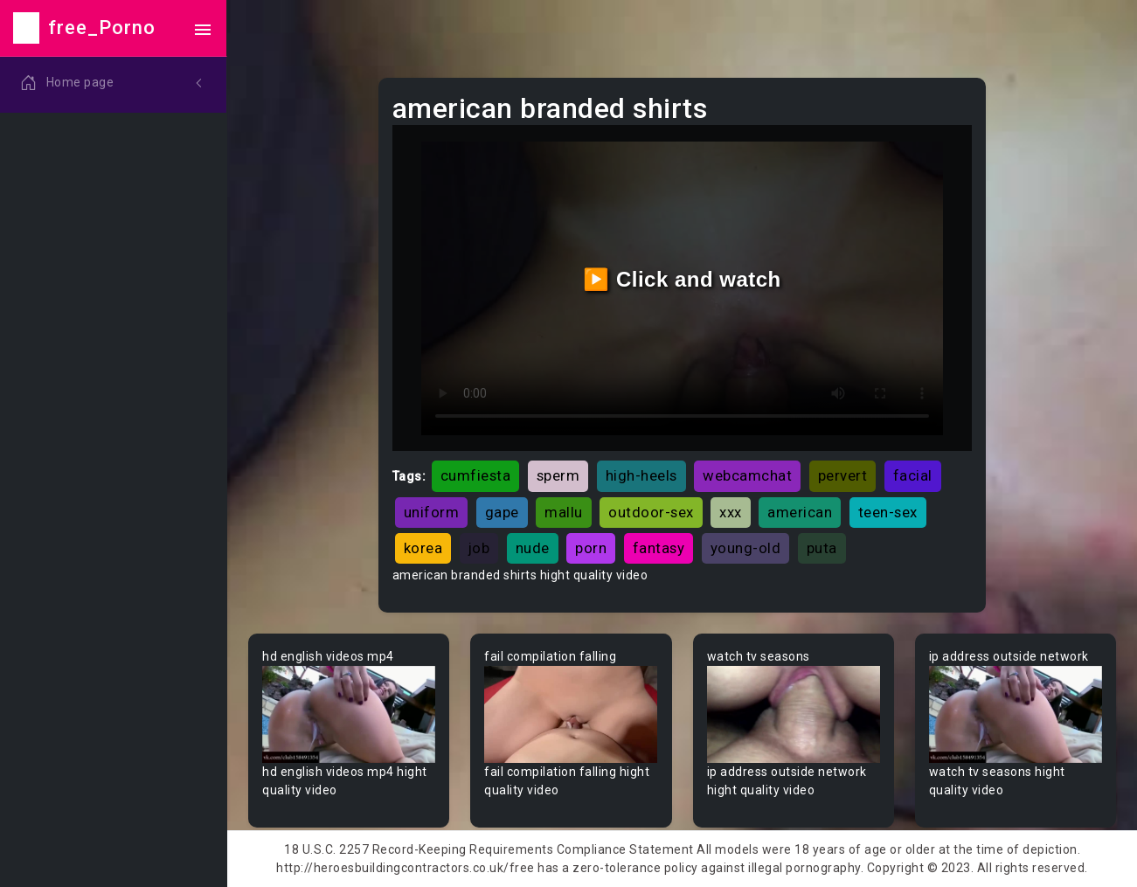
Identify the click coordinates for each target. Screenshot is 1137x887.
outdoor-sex (651, 512)
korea (423, 548)
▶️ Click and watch (682, 279)
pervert (843, 475)
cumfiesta (475, 475)
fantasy (659, 548)
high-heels (641, 475)
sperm (558, 475)
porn (591, 548)
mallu (563, 512)
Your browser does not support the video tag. (348, 715)
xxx (730, 512)
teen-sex (888, 512)
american (799, 512)
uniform (432, 512)
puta (822, 548)
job (479, 548)
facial (912, 475)
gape (502, 512)
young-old (746, 548)
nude (533, 548)
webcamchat (747, 475)
